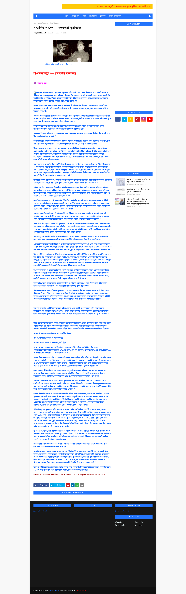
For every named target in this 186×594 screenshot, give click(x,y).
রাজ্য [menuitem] (84, 16)
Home (35, 23)
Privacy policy (120, 525)
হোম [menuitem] (66, 16)
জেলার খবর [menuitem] (75, 16)
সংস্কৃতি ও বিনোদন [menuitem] (115, 16)
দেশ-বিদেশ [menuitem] (92, 16)
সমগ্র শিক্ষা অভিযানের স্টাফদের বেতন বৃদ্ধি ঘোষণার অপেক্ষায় (138, 190)
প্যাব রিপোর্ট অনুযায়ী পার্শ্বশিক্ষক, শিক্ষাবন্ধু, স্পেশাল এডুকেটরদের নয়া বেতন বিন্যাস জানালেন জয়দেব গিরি (138, 201)
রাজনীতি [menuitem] (103, 16)
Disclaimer (138, 525)
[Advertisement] (134, 65)
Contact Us (139, 522)
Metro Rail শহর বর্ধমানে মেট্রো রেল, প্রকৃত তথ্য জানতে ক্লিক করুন (138, 181)
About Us (118, 522)
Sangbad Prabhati (40, 33)
